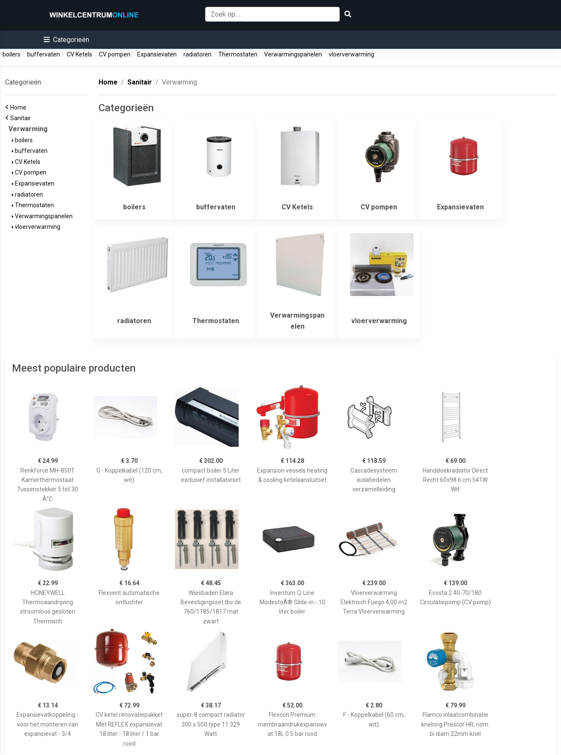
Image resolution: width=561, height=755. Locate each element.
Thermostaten (238, 54)
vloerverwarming (351, 54)
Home (19, 107)
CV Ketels (79, 54)
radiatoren (197, 54)
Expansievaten (157, 54)
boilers (11, 54)
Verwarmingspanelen (293, 54)
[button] (66, 40)
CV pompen (114, 54)
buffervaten (43, 54)
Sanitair (22, 118)
